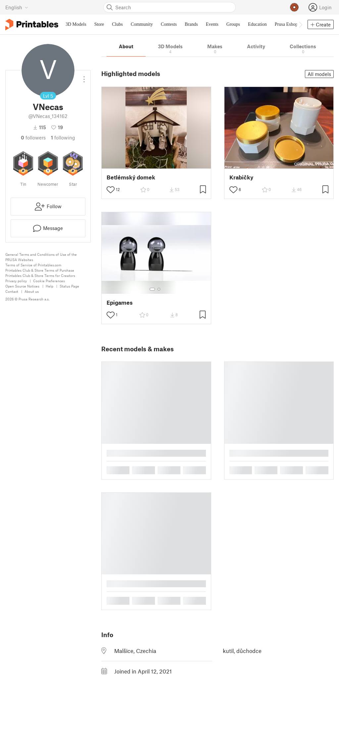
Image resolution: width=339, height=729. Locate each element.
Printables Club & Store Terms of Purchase (39, 270)
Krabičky (241, 177)
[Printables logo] (31, 24)
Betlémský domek (131, 177)
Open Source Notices (22, 286)
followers (33, 137)
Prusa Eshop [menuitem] (286, 24)
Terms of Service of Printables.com (33, 265)
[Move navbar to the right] (300, 24)
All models (319, 74)
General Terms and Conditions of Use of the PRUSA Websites (41, 257)
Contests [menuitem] (169, 24)
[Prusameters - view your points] (294, 7)
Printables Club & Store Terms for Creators (40, 275)
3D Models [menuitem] (76, 24)
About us (31, 291)
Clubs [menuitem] (117, 24)
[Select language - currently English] (16, 7)
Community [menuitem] (142, 24)
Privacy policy (16, 281)
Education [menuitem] (257, 24)
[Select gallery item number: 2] (159, 289)
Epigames (120, 302)
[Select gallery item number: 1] (152, 289)
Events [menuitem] (212, 24)
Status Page (69, 286)
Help (49, 286)
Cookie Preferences (49, 281)
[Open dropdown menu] (84, 76)
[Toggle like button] (111, 190)
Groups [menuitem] (233, 24)
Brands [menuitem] (191, 24)
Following (63, 137)
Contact (11, 291)
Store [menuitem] (99, 24)
